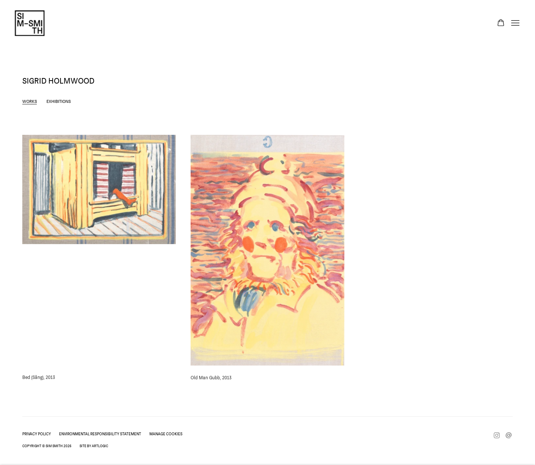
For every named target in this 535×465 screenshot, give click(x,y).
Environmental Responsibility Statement (100, 433)
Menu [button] (514, 23)
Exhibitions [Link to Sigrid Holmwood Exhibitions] (58, 101)
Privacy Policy (36, 433)
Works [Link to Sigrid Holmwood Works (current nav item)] (29, 101)
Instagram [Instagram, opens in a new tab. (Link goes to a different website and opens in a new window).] (497, 435)
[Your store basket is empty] (500, 23)
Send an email (508, 435)
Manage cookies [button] (165, 433)
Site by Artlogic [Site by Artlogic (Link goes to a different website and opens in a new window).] (94, 445)
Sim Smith (30, 23)
